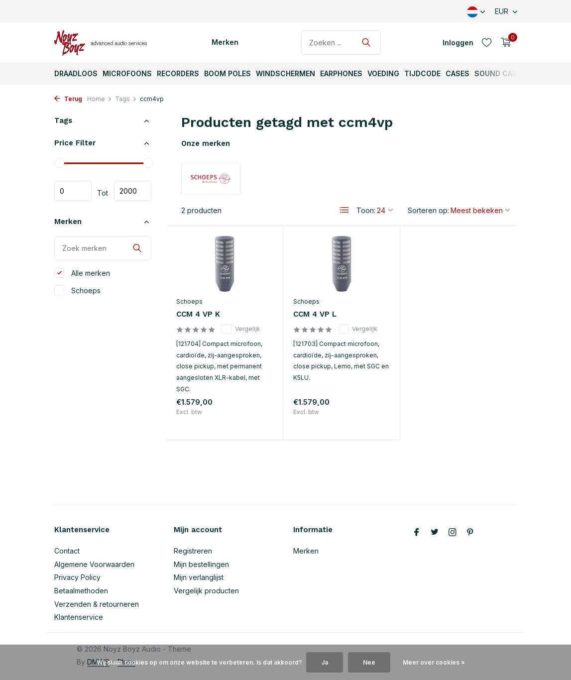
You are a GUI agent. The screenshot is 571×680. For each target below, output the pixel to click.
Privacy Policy (77, 577)
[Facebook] (417, 532)
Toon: (365, 210)
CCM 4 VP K (198, 314)
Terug (68, 99)
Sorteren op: (428, 210)
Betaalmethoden (81, 590)
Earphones (341, 73)
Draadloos (76, 73)
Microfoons (127, 73)
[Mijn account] (458, 42)
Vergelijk (241, 329)
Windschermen (285, 73)
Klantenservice (78, 617)
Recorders (178, 73)
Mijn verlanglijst (199, 577)
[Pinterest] (470, 532)
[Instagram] (453, 532)
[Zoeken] (341, 42)
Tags (126, 99)
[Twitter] (435, 532)
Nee (369, 662)
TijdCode (422, 73)
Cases (457, 73)
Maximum (132, 191)
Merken (225, 42)
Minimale (73, 191)
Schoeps (77, 290)
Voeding (383, 73)
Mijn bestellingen (201, 564)
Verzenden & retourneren (96, 604)
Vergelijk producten (206, 590)
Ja (324, 662)
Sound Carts (500, 73)
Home (99, 99)
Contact (67, 551)
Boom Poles (227, 73)
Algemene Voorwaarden (94, 564)
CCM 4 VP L (315, 314)
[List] (344, 210)
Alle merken (82, 273)
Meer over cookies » (434, 662)
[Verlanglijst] (486, 42)
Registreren (193, 551)
